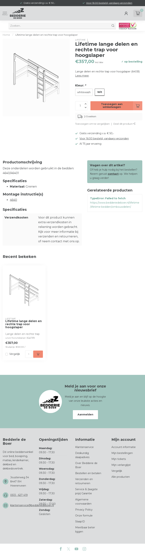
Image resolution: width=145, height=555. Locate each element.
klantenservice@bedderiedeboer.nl (32, 505)
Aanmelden (85, 414)
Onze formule (84, 515)
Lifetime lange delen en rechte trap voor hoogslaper (46, 34)
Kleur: (80, 85)
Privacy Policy (84, 509)
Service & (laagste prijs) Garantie (86, 491)
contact (113, 173)
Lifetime (80, 40)
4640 (13, 200)
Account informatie (123, 447)
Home (6, 34)
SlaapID (80, 521)
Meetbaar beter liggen (85, 529)
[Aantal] (28, 354)
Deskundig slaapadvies (82, 455)
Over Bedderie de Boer (86, 465)
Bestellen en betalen (88, 473)
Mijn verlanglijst (121, 465)
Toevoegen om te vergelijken (92, 123)
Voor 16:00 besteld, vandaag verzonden (109, 3)
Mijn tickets (118, 459)
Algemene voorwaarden (83, 501)
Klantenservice (84, 447)
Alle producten (120, 476)
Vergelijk (14, 354)
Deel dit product (124, 123)
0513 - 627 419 (19, 495)
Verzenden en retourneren (84, 481)
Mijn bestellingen (122, 453)
